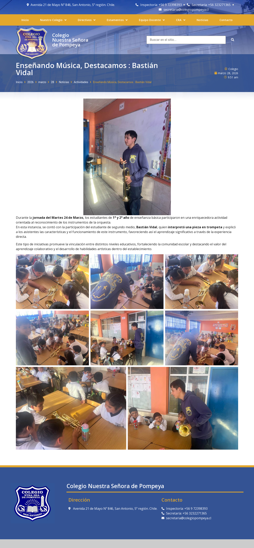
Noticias (64, 82)
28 (52, 82)
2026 (30, 82)
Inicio (19, 82)
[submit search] (232, 39)
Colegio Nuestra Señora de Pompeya (70, 40)
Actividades (81, 82)
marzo (42, 82)
